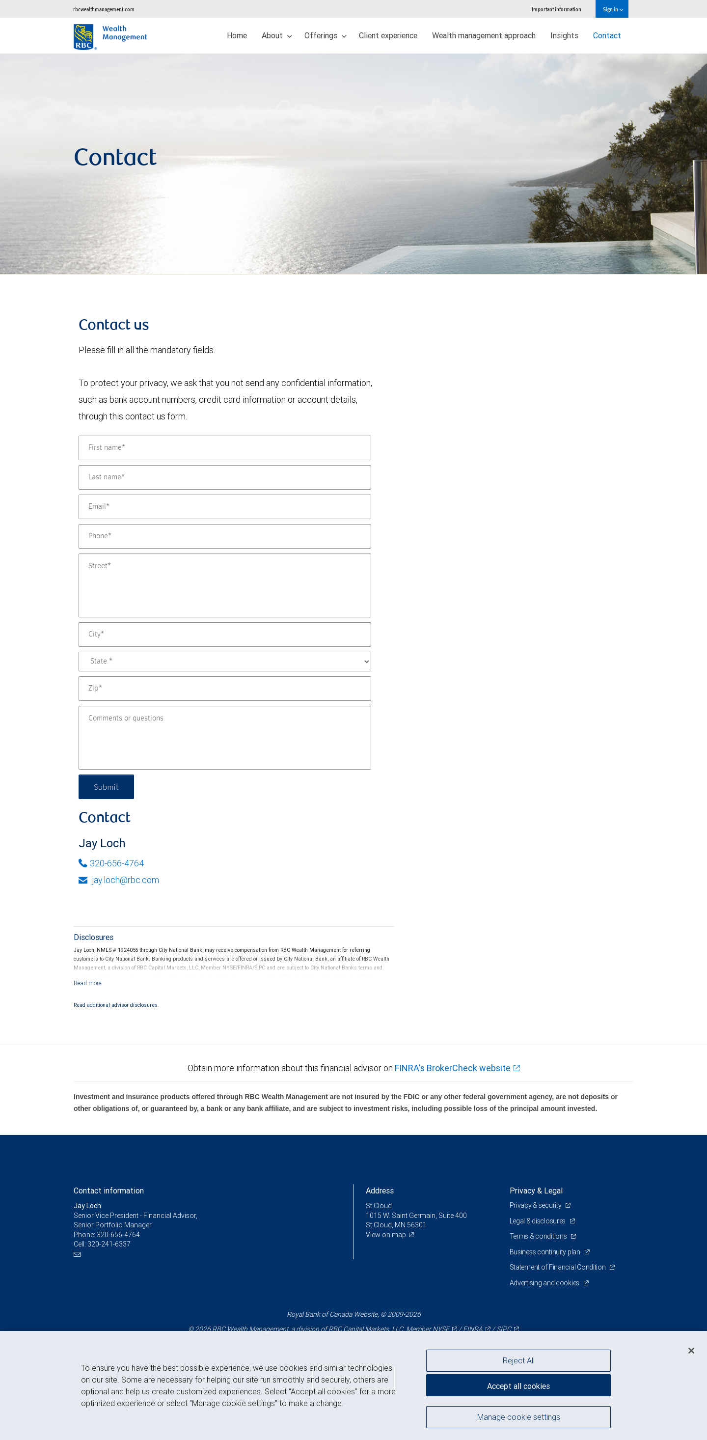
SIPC (503, 1329)
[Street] (225, 585)
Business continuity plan (546, 1251)
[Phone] (225, 536)
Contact (607, 35)
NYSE (441, 1329)
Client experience (388, 35)
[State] (225, 661)
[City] (225, 634)
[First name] (225, 448)
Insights (564, 35)
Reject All (519, 1360)
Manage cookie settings (518, 1417)
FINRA (473, 1329)
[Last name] (225, 477)
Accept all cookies (518, 1386)
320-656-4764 (111, 863)
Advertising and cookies (545, 1282)
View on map (386, 1234)
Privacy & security (536, 1205)
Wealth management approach (484, 35)
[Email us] (78, 1254)
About (277, 35)
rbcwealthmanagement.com (104, 9)
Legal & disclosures (538, 1221)
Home (237, 35)
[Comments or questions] (225, 738)
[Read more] (88, 983)
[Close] (691, 1350)
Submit (106, 786)
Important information (556, 9)
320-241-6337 (109, 1244)
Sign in (613, 9)
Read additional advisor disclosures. (116, 1004)
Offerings (325, 35)
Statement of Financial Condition (558, 1267)
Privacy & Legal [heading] (536, 1190)
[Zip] (225, 688)
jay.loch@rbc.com (119, 880)
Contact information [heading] (109, 1190)
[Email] (225, 507)
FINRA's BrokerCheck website (453, 1068)
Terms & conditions (539, 1236)
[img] (353, 164)
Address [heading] (380, 1190)
